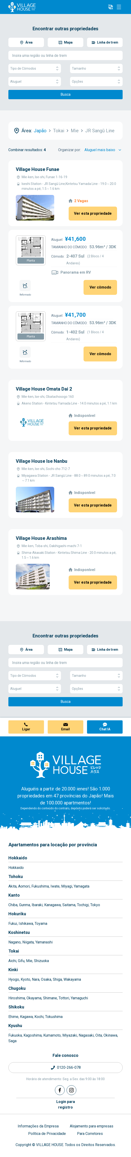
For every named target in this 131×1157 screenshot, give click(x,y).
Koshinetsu (19, 932)
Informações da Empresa (38, 1126)
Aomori (24, 886)
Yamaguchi (79, 998)
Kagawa (26, 1016)
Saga (12, 1041)
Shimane (50, 998)
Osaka (46, 979)
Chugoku (17, 988)
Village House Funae (37, 169)
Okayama (34, 998)
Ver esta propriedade (93, 213)
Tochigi (83, 905)
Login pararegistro (65, 1104)
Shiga (57, 979)
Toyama (41, 923)
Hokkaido (17, 857)
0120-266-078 (69, 1067)
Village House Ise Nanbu (41, 461)
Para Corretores (90, 1133)
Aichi (12, 961)
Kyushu (15, 1025)
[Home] (65, 764)
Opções (96, 82)
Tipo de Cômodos (34, 69)
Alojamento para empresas (91, 1126)
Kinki (13, 969)
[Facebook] (60, 1090)
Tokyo (95, 905)
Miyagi (66, 886)
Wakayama (72, 979)
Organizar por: (69, 150)
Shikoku (16, 1006)
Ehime (13, 1016)
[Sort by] (103, 150)
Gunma (24, 905)
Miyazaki (69, 1035)
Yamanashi (44, 942)
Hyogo (13, 979)
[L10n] (110, 7)
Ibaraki (37, 905)
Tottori (64, 998)
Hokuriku (17, 913)
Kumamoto (52, 1035)
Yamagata (81, 886)
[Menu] (119, 7)
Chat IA (104, 729)
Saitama (68, 905)
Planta (31, 260)
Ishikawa (26, 923)
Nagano (14, 942)
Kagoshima (33, 1035)
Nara (35, 979)
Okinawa (110, 1035)
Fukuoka (15, 1035)
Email (65, 729)
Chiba (12, 905)
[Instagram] (71, 1090)
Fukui (12, 923)
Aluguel (34, 82)
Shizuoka (41, 961)
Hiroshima (16, 998)
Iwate (55, 886)
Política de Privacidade (47, 1133)
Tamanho (96, 69)
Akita (12, 886)
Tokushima (54, 1016)
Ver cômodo (100, 287)
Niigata (28, 942)
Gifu (21, 961)
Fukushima (40, 886)
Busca (65, 94)
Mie (29, 961)
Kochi (39, 1016)
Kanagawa (52, 905)
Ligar (26, 729)
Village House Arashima (41, 538)
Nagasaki (86, 1035)
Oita (98, 1035)
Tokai (13, 951)
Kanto (14, 895)
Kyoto (25, 979)
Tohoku (15, 876)
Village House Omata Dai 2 (44, 389)
